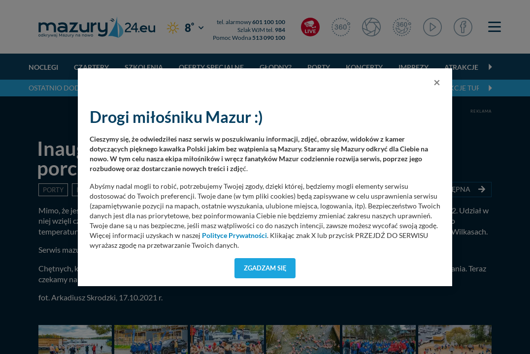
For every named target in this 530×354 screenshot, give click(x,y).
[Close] (437, 82)
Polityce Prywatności (234, 235)
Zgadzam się (265, 268)
